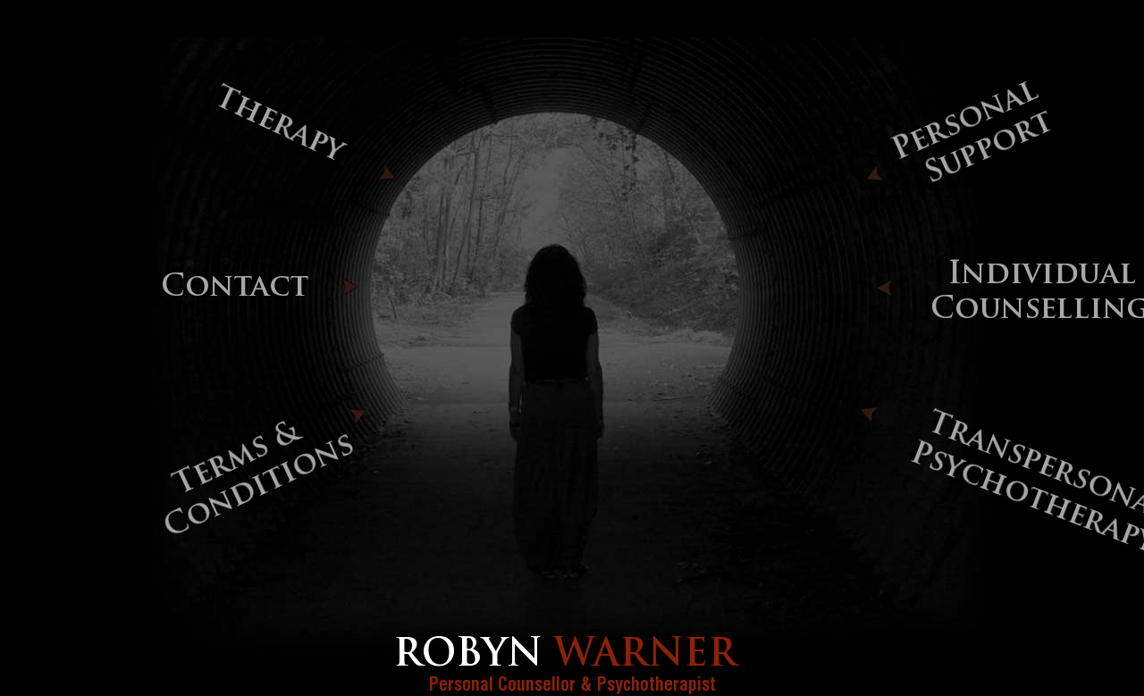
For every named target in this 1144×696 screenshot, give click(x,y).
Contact (234, 288)
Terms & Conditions (259, 481)
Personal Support (972, 133)
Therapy (278, 125)
